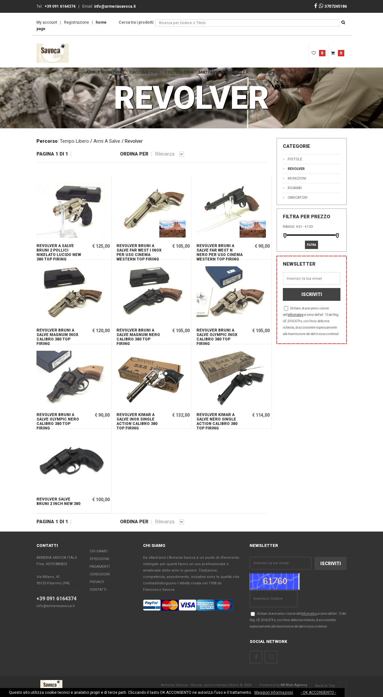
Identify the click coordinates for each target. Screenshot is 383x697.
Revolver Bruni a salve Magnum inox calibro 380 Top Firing (57, 336)
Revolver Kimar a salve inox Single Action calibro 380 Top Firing (136, 421)
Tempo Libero (317, 72)
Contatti (98, 590)
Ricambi (295, 188)
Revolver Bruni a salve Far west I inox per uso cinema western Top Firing (139, 252)
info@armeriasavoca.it (55, 606)
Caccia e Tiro (144, 72)
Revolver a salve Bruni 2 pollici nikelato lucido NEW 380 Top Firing (58, 252)
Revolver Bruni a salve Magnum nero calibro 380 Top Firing (138, 336)
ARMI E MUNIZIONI (105, 72)
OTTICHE (262, 72)
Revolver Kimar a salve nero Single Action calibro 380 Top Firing (216, 421)
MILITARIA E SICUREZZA (223, 72)
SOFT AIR (287, 72)
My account (46, 22)
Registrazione (76, 22)
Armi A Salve (106, 141)
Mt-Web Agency (294, 685)
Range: (289, 227)
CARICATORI (297, 198)
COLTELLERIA (179, 72)
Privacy (97, 582)
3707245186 (333, 6)
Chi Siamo (99, 551)
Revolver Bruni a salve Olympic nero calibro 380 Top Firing (57, 421)
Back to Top (331, 685)
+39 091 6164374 (56, 599)
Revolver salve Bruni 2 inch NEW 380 (58, 501)
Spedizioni (99, 559)
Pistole (295, 159)
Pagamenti (100, 567)
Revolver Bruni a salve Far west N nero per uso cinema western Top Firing (219, 252)
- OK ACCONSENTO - (318, 692)
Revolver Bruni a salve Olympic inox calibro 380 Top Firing (216, 336)
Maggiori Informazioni (273, 692)
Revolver (296, 169)
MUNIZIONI (297, 178)
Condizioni (100, 575)
